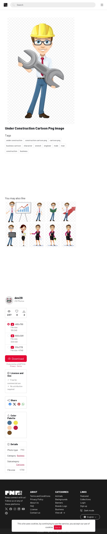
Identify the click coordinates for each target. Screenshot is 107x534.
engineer (47, 145)
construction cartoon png (36, 140)
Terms (19, 366)
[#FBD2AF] (9, 428)
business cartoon (13, 145)
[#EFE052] (16, 423)
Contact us (35, 512)
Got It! (57, 527)
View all (58, 512)
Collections (85, 499)
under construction (14, 140)
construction (11, 151)
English (89, 517)
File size (15, 469)
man (63, 145)
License (33, 509)
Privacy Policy (36, 499)
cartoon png (55, 140)
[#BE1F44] (16, 428)
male (56, 145)
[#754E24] (9, 433)
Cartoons (20, 464)
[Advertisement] (41, 177)
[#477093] (9, 423)
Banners (59, 502)
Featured (84, 496)
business (23, 151)
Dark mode (87, 510)
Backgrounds (61, 499)
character (28, 145)
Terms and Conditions (40, 496)
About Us (34, 502)
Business (20, 455)
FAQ (32, 506)
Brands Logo (61, 506)
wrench (38, 145)
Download (16, 358)
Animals (59, 496)
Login (83, 502)
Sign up (83, 506)
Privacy (13, 366)
